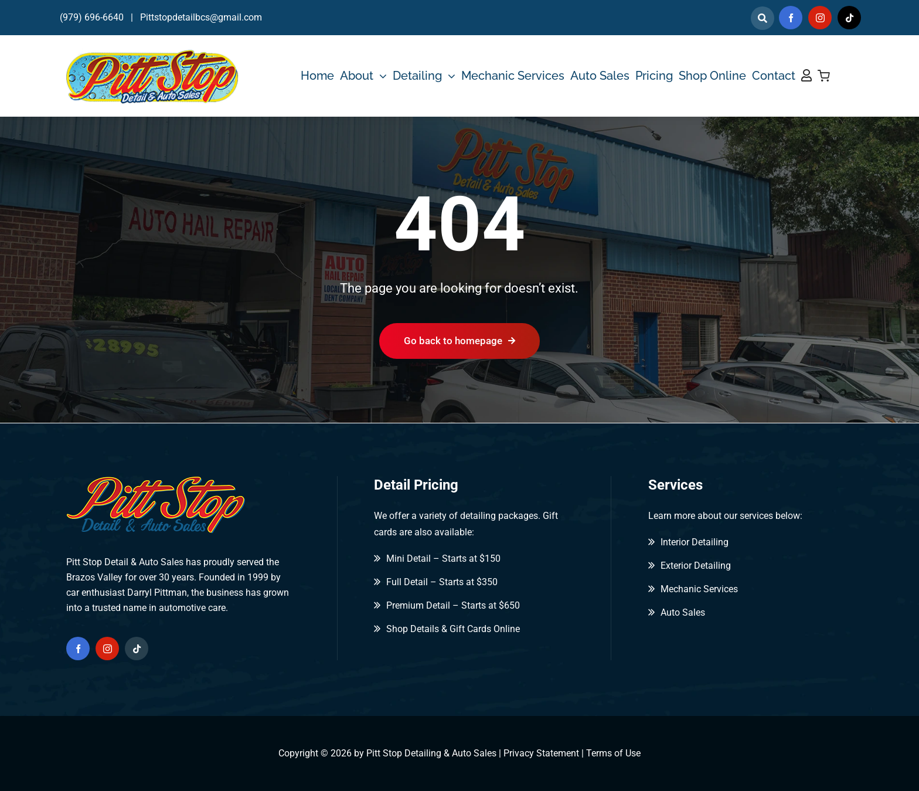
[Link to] (762, 18)
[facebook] (790, 17)
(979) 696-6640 (92, 17)
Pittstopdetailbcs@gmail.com (201, 17)
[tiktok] (849, 17)
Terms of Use (613, 753)
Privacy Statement (541, 753)
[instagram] (820, 17)
